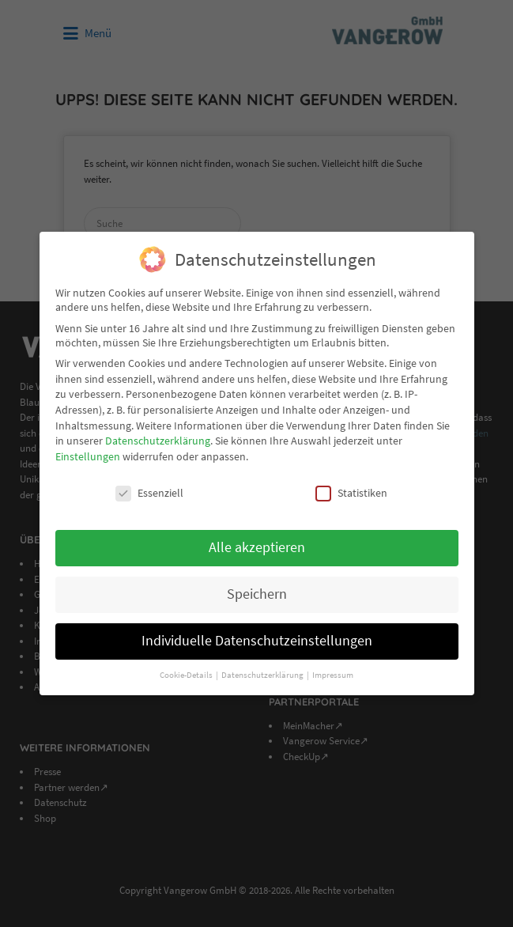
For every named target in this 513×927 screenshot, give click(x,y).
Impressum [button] (332, 667)
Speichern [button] (257, 587)
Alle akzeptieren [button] (257, 540)
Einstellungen (87, 448)
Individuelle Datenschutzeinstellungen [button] (256, 632)
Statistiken (351, 485)
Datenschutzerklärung (157, 433)
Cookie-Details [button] (187, 667)
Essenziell (149, 485)
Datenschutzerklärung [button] (263, 667)
